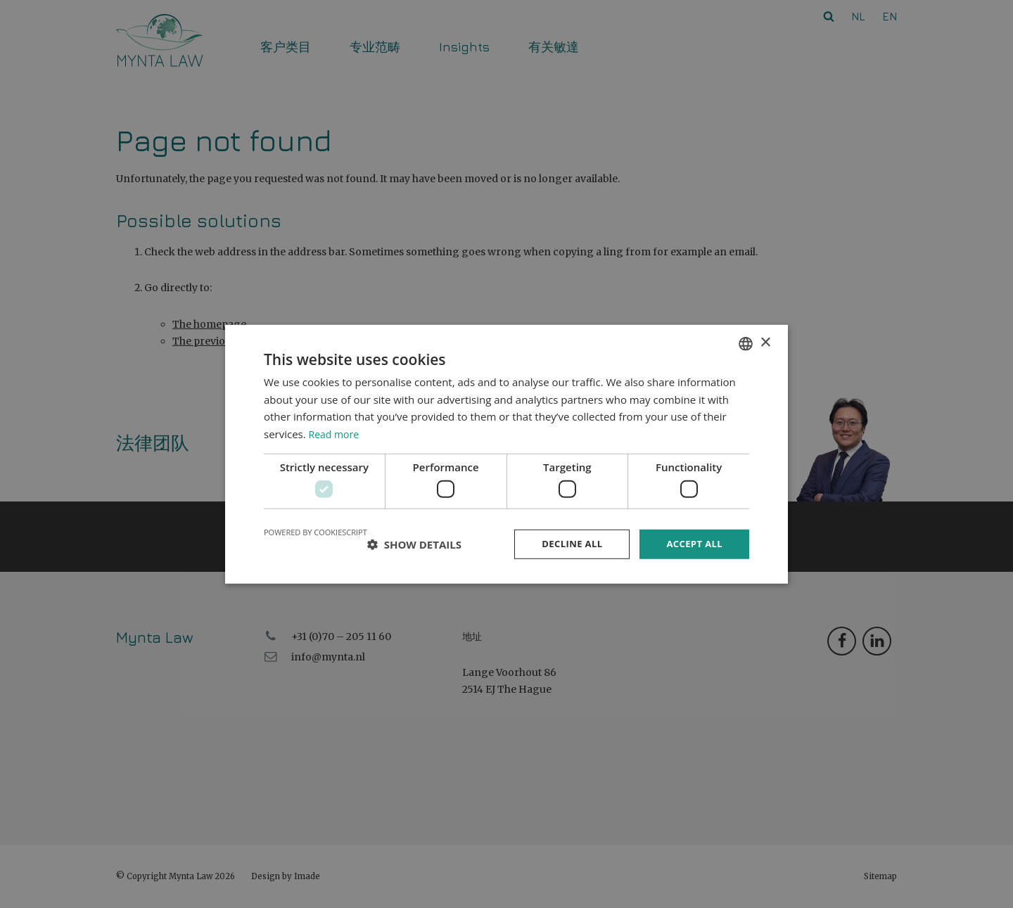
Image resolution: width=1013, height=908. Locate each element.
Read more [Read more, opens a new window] (336, 433)
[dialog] (506, 454)
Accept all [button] (692, 544)
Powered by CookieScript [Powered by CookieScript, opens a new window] (315, 531)
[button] (414, 544)
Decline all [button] (565, 544)
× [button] (765, 341)
